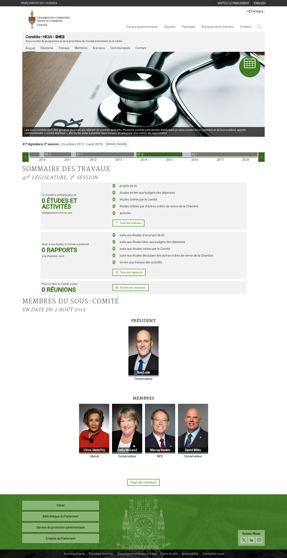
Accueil (30, 48)
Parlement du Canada (39, 3)
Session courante (116, 144)
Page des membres (143, 482)
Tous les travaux (128, 223)
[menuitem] (233, 3)
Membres (81, 48)
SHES (59, 37)
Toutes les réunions (130, 287)
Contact (140, 48)
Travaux (63, 48)
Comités (33, 37)
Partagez (255, 11)
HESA (47, 37)
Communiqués (120, 48)
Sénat (61, 505)
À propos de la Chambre (218, 26)
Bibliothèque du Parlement (60, 516)
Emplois (245, 26)
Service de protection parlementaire (61, 527)
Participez (188, 26)
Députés (169, 26)
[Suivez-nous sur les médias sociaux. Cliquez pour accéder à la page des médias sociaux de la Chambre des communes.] (251, 538)
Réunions (47, 48)
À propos (99, 48)
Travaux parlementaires (142, 26)
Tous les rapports (129, 272)
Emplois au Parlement (60, 538)
